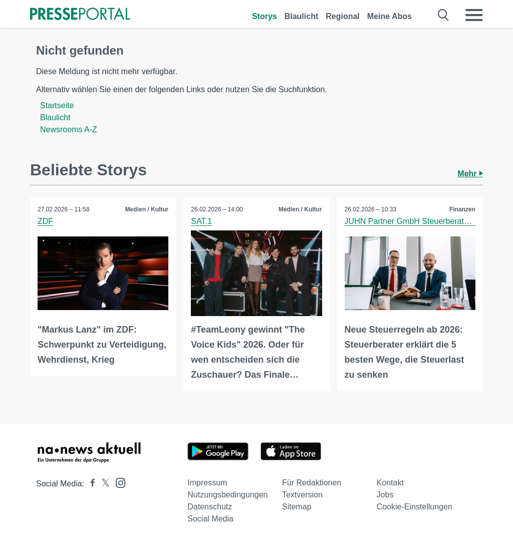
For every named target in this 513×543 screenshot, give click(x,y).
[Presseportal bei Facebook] (89, 483)
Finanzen (462, 209)
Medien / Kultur (147, 209)
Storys (264, 16)
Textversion (302, 494)
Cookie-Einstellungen (414, 506)
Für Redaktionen (311, 482)
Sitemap (297, 506)
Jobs (385, 494)
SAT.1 (201, 221)
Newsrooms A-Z (68, 129)
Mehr (470, 173)
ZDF (45, 221)
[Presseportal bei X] (102, 483)
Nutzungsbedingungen (227, 494)
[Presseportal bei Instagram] (117, 482)
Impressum (207, 482)
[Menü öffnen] (474, 15)
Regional (343, 16)
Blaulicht (302, 16)
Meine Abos (389, 16)
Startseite (57, 105)
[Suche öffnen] (443, 15)
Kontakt (390, 482)
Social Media (210, 518)
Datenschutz (209, 506)
